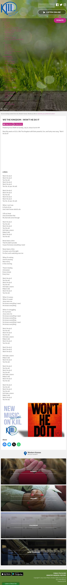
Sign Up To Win (7, 75)
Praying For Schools (9, 49)
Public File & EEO (8, 95)
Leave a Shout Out (10, 583)
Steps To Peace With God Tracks (12, 51)
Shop (4, 100)
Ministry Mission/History (10, 87)
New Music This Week (10, 37)
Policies (6, 94)
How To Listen (8, 36)
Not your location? (33, 454)
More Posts (19, 124)
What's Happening (7, 56)
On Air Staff (7, 22)
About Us (5, 85)
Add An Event (7, 60)
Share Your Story (8, 34)
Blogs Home (8, 124)
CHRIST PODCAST (9, 32)
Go (52, 5)
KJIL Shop (7, 102)
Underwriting (6, 66)
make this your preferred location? (46, 113)
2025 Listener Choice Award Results (13, 39)
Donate (60, 19)
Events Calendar (8, 58)
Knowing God (7, 44)
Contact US (7, 89)
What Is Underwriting (9, 68)
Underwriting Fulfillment (10, 71)
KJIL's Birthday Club (9, 80)
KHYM (6, 97)
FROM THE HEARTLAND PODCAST (13, 29)
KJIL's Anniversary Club (10, 78)
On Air (4, 20)
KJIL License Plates (9, 104)
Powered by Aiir (62, 581)
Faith (4, 42)
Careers (6, 90)
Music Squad (7, 77)
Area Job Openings (9, 63)
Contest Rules (8, 82)
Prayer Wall (7, 46)
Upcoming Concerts (9, 61)
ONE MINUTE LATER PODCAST (12, 31)
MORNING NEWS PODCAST (11, 27)
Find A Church (8, 48)
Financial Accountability (10, 92)
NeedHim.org (7, 53)
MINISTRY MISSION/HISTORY (56, 575)
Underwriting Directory (10, 70)
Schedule (6, 24)
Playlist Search (8, 25)
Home (4, 19)
